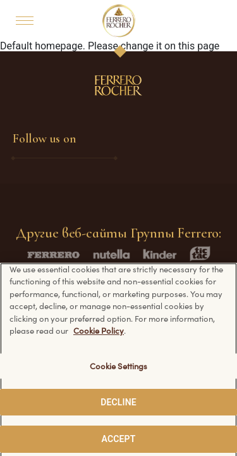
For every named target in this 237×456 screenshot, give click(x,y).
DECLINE (118, 407)
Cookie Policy (98, 335)
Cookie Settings (119, 370)
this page (198, 46)
